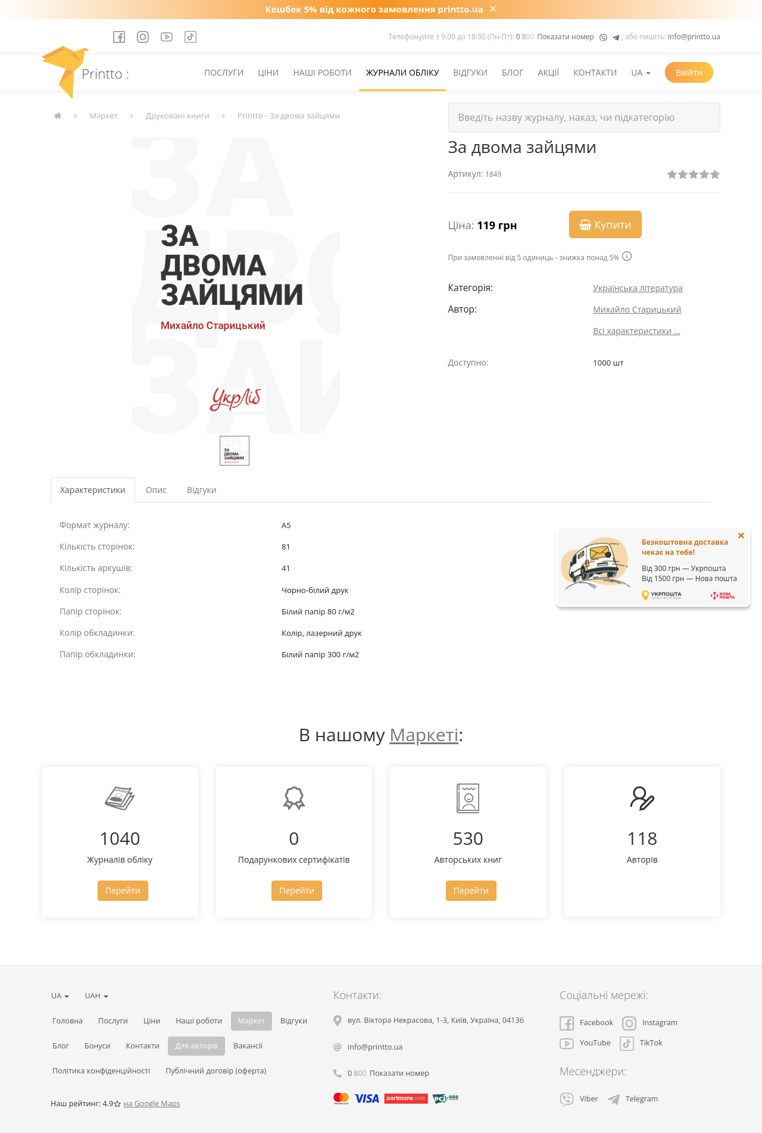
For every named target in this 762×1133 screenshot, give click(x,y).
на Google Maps (151, 1103)
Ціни (268, 72)
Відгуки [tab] (202, 489)
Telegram (632, 1099)
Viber (579, 1099)
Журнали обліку (402, 72)
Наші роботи (322, 72)
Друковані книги (178, 115)
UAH (96, 996)
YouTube (585, 1043)
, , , (436, 1020)
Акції (549, 72)
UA (641, 72)
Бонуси (98, 1046)
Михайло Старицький (637, 309)
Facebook (586, 1022)
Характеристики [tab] (93, 489)
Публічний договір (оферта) (215, 1071)
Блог (513, 72)
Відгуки (470, 72)
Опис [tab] (156, 489)
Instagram (649, 1022)
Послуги (223, 72)
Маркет (103, 115)
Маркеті (423, 734)
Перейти (122, 890)
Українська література (638, 288)
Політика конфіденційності (101, 1071)
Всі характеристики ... (636, 330)
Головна (67, 1021)
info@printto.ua (694, 37)
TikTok (641, 1043)
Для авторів (196, 1046)
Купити (605, 224)
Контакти (595, 72)
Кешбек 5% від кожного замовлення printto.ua (374, 9)
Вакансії (248, 1046)
